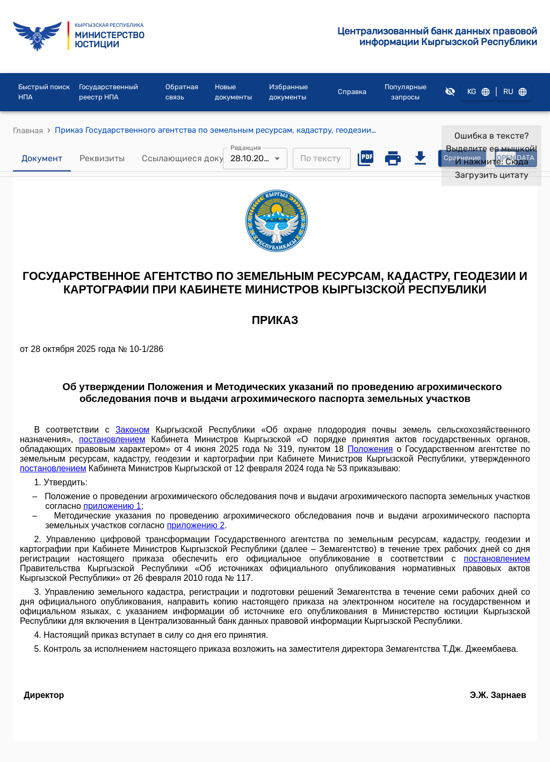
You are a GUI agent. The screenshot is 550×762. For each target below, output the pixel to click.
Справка (352, 92)
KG (478, 92)
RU (514, 92)
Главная (28, 130)
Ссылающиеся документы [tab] (196, 158)
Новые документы (233, 92)
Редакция (245, 147)
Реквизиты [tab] (102, 158)
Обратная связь (181, 92)
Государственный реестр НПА (108, 92)
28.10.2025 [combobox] (252, 158)
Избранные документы (288, 92)
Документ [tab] (42, 158)
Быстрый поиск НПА (44, 92)
